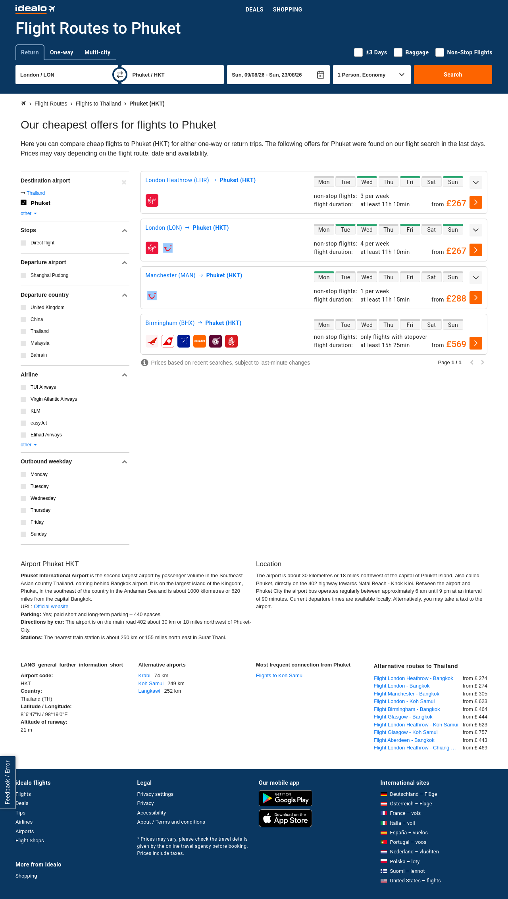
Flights (23, 794)
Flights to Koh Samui (280, 675)
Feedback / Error (7, 783)
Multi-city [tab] (98, 52)
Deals (255, 9)
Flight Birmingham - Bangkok (407, 709)
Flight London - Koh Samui (404, 701)
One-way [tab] (61, 52)
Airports (24, 831)
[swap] (119, 74)
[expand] (476, 182)
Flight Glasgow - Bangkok (403, 717)
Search (453, 74)
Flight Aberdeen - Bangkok (404, 740)
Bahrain (39, 355)
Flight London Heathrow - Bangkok (413, 678)
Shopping (287, 9)
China (37, 319)
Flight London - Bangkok (402, 686)
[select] (476, 202)
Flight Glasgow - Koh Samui (406, 732)
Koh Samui (151, 683)
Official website (51, 606)
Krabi (144, 675)
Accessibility (151, 813)
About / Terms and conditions (171, 822)
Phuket (40, 203)
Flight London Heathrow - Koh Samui (416, 725)
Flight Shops (29, 840)
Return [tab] (30, 52)
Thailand (36, 193)
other (29, 213)
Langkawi (149, 691)
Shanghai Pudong (49, 275)
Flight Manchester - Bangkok (406, 694)
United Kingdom (47, 307)
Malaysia (40, 343)
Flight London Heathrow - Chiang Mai (416, 748)
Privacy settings (155, 794)
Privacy (145, 803)
